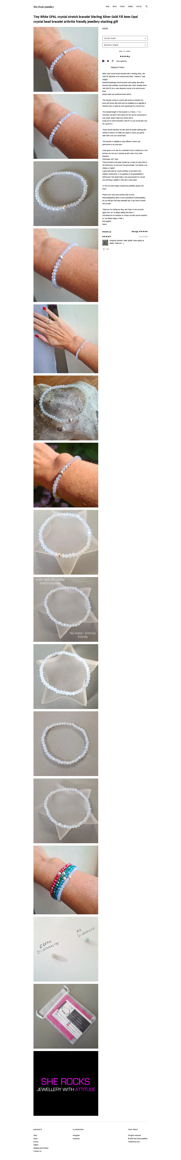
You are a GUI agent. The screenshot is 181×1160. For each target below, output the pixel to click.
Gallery (130, 6)
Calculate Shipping (108, 33)
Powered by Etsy (134, 1141)
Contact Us (37, 1151)
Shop (107, 6)
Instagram (76, 1135)
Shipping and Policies (40, 1148)
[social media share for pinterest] (113, 61)
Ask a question (121, 61)
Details (105, 67)
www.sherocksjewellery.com (116, 188)
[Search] (147, 6)
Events (122, 6)
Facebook (76, 1138)
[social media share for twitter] (108, 61)
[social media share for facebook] (103, 61)
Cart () (138, 6)
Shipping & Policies (117, 67)
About (115, 6)
